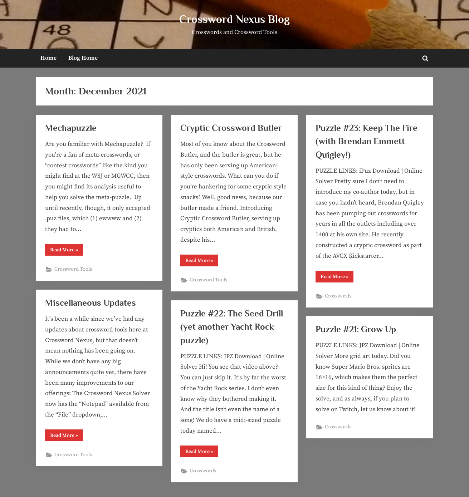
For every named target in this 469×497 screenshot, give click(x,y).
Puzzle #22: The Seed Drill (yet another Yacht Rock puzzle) (231, 327)
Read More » (66, 249)
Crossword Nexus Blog (234, 19)
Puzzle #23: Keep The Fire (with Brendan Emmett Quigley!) (366, 141)
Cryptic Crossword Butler (231, 128)
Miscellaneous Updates (90, 302)
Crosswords (338, 296)
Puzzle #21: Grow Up (356, 329)
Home (48, 57)
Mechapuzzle (71, 128)
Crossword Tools (73, 269)
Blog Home (83, 57)
